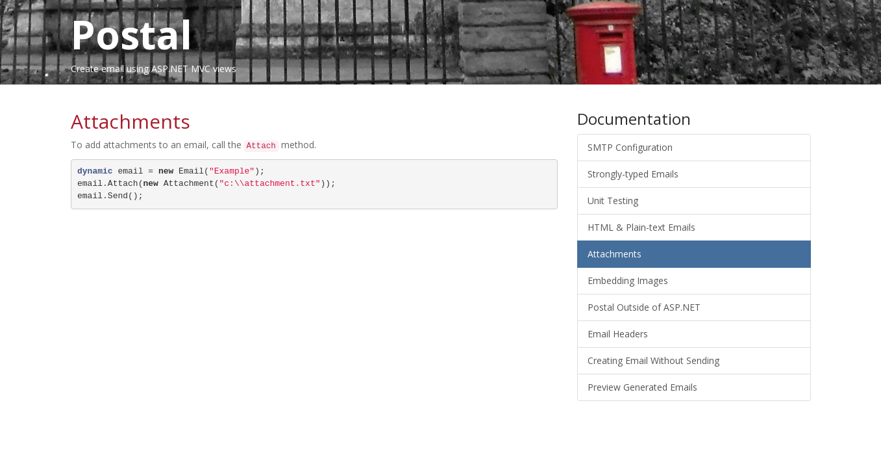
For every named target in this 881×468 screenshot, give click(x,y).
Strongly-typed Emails (633, 174)
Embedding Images (628, 280)
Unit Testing (613, 200)
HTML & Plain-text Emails (641, 227)
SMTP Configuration (630, 147)
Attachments (614, 254)
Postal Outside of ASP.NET (644, 307)
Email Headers (618, 334)
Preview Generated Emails (642, 387)
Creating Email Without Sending (653, 360)
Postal (131, 34)
